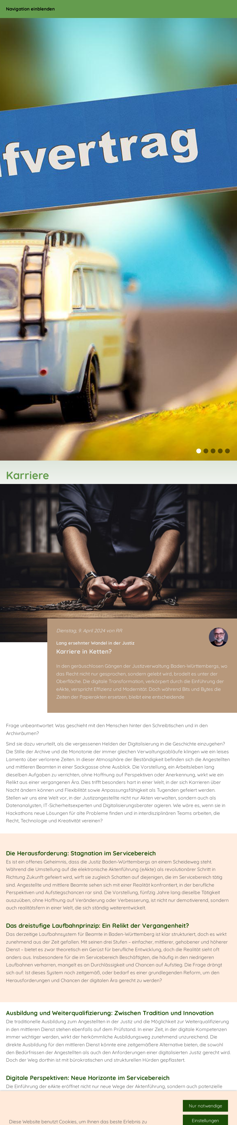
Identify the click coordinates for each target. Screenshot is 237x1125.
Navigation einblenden (30, 9)
